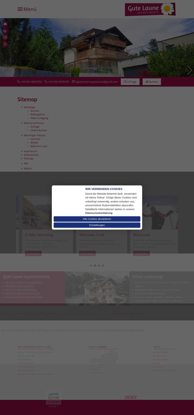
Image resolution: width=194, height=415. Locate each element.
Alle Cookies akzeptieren (97, 218)
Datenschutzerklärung (98, 213)
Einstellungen (97, 225)
